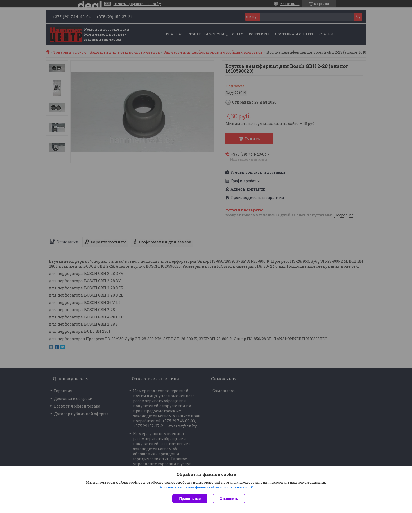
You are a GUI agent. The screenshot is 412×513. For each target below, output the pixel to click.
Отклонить (229, 499)
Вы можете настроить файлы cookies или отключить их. (204, 487)
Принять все (190, 499)
